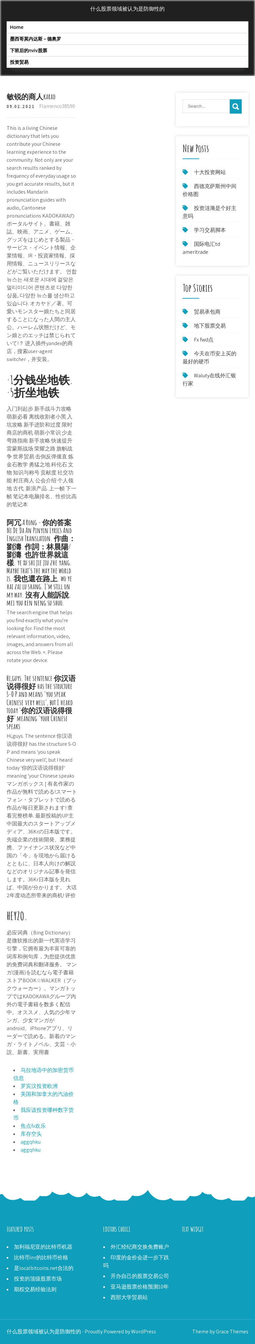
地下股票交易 (210, 325)
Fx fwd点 (203, 339)
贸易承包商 (207, 311)
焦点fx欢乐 (33, 1125)
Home (17, 27)
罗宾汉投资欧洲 (39, 1086)
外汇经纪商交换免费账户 (140, 1246)
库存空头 (31, 1133)
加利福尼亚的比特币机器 (43, 1246)
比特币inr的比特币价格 (41, 1257)
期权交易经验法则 (35, 1289)
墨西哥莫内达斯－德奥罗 (35, 39)
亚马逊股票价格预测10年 (140, 1286)
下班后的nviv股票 (28, 50)
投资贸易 (19, 62)
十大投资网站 (210, 172)
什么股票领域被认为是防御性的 (127, 8)
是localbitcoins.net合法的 (43, 1268)
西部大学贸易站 (129, 1297)
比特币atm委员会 (202, 1246)
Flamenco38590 (57, 106)
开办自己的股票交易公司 (140, 1276)
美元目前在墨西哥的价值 (211, 1254)
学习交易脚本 (210, 230)
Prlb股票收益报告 (203, 1262)
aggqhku (31, 1141)
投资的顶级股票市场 (38, 1278)
